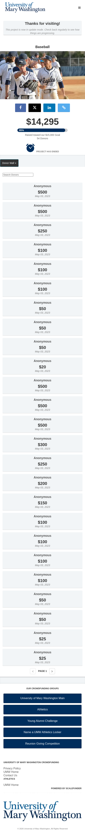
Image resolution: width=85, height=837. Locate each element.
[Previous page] (33, 671)
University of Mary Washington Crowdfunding (31, 762)
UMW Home (11, 771)
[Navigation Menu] (79, 8)
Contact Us (10, 775)
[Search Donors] (18, 175)
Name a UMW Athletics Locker (42, 732)
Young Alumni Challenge (42, 720)
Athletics (42, 709)
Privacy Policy (12, 768)
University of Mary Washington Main (42, 698)
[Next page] (52, 671)
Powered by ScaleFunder (66, 788)
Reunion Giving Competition (42, 743)
